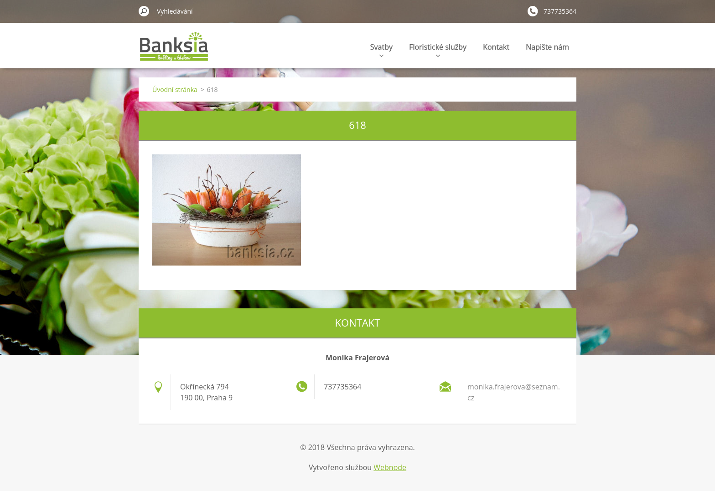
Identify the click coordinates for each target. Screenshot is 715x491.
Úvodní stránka (174, 89)
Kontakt (496, 47)
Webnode (389, 467)
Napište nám (547, 47)
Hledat (144, 11)
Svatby (381, 49)
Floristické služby (437, 49)
